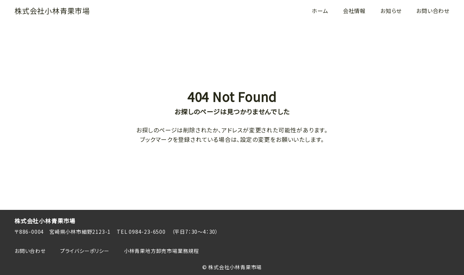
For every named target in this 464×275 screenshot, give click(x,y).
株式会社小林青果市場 (52, 10)
